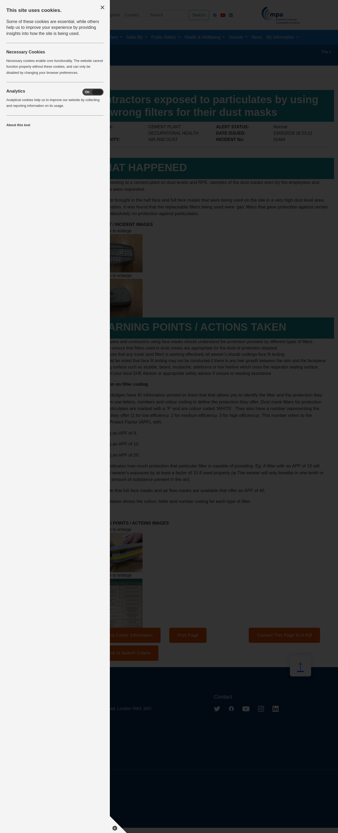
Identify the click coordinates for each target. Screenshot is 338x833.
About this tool (18, 125)
